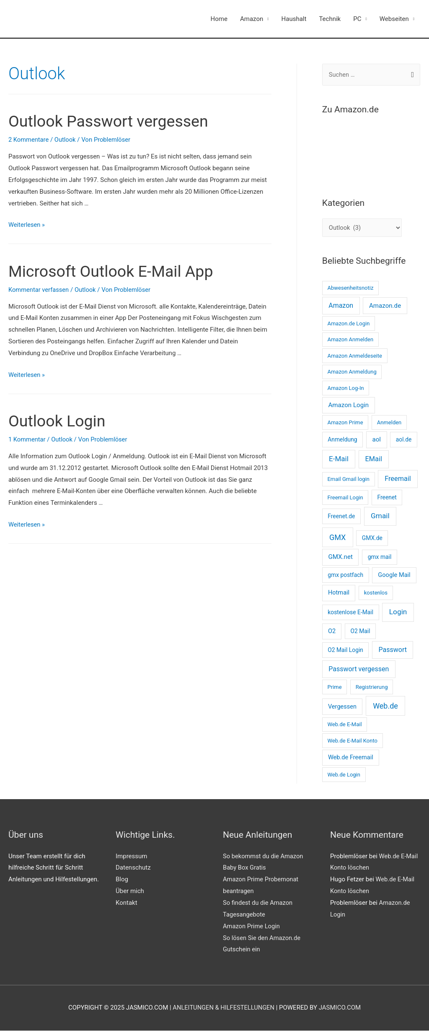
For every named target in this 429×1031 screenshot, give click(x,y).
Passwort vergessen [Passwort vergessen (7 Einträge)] (358, 669)
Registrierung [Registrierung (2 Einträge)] (372, 687)
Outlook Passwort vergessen (114, 121)
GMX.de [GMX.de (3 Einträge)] (372, 538)
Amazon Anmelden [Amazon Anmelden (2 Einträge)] (350, 340)
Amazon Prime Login (252, 926)
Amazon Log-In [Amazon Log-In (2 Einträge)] (345, 388)
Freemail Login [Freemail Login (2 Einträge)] (345, 497)
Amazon (251, 19)
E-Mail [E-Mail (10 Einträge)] (339, 459)
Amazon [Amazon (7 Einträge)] (340, 306)
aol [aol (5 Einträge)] (376, 440)
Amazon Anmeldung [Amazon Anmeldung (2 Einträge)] (351, 372)
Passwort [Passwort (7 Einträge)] (393, 650)
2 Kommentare (28, 139)
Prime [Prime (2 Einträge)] (334, 687)
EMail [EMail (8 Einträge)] (373, 459)
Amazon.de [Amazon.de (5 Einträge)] (385, 306)
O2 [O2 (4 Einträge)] (332, 631)
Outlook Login (60, 421)
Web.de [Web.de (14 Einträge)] (385, 705)
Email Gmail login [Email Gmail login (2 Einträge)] (348, 479)
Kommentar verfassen (39, 289)
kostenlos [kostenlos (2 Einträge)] (376, 593)
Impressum (131, 856)
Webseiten (394, 19)
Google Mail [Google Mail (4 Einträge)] (394, 575)
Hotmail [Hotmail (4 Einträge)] (338, 593)
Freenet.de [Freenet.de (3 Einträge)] (341, 516)
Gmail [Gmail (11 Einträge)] (380, 516)
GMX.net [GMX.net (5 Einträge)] (340, 557)
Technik (330, 19)
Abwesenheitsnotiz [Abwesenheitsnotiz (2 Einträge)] (350, 288)
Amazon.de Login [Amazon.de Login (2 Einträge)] (348, 323)
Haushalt (294, 19)
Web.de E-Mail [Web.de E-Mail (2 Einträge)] (344, 725)
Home (219, 19)
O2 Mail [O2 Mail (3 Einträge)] (360, 631)
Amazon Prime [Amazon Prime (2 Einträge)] (345, 422)
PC (357, 19)
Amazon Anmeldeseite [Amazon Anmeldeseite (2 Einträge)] (354, 356)
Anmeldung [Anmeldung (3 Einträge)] (342, 439)
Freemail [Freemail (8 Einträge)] (398, 479)
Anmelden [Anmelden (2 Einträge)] (389, 422)
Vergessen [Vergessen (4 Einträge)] (342, 706)
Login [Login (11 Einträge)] (398, 612)
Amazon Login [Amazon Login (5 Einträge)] (348, 405)
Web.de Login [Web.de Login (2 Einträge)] (343, 774)
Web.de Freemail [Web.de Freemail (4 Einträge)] (350, 757)
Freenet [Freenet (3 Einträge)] (387, 497)
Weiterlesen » (27, 225)
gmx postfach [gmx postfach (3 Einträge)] (345, 574)
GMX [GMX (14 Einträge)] (337, 537)
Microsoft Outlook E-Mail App (117, 271)
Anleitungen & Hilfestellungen (224, 1008)
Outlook (66, 139)
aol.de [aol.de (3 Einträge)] (404, 439)
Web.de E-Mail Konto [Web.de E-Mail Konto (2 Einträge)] (352, 741)
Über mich (130, 891)
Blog (122, 879)
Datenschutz (133, 868)
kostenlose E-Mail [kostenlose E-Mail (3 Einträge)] (350, 612)
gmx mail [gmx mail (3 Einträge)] (380, 557)
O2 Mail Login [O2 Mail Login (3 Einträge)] (345, 650)
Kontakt (126, 902)
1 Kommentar (27, 439)
